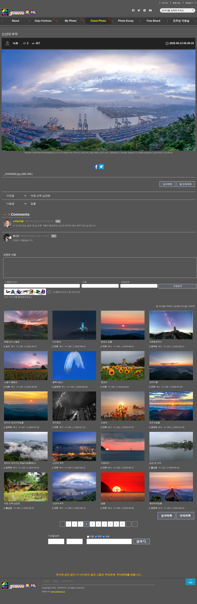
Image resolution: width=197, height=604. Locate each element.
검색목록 (167, 184)
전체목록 (187, 184)
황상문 (16, 236)
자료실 (55, 584)
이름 (84, 285)
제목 (98, 540)
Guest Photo (98, 20)
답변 (58, 221)
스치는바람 (18, 221)
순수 (8, 350)
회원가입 (176, 3)
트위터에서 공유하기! (101, 166)
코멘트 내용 (9, 254)
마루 (15, 43)
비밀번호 (125, 285)
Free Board (153, 20)
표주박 (154, 350)
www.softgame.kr (58, 595)
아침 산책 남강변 (40, 195)
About (15, 20)
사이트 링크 (67, 584)
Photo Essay (126, 20)
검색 (139, 544)
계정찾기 (189, 3)
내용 (106, 540)
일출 (33, 203)
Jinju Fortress (43, 20)
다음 (128, 527)
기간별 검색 (53, 539)
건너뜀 (134, 527)
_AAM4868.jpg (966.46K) (18, 174)
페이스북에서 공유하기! (95, 166)
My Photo (71, 20)
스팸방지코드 (11, 285)
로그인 (165, 3)
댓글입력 (177, 289)
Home (46, 584)
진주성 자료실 (181, 20)
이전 (62, 527)
